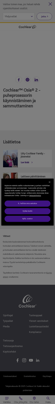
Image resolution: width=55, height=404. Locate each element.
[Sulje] (49, 182)
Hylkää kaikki (27, 211)
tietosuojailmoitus (35, 195)
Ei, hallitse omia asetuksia (27, 203)
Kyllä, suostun (27, 219)
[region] (27, 202)
